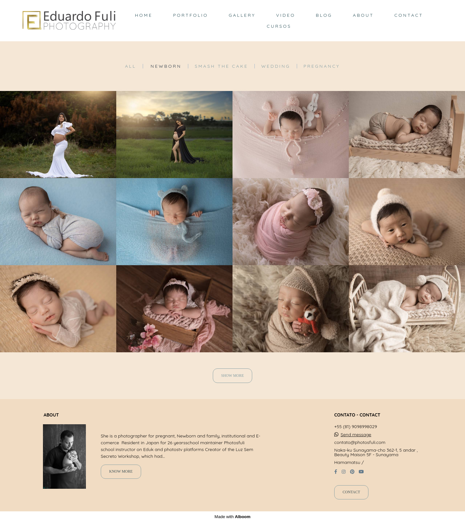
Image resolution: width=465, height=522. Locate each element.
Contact (351, 492)
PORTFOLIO (190, 15)
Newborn (165, 66)
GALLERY (242, 15)
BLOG (324, 15)
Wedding (275, 66)
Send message (356, 434)
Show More (232, 376)
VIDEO (285, 15)
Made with (232, 516)
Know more (121, 471)
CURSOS (279, 26)
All (130, 66)
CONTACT (408, 15)
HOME (143, 15)
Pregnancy (322, 66)
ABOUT (363, 15)
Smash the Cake (221, 66)
